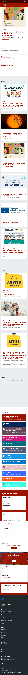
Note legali (3, 637)
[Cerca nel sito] (25, 5)
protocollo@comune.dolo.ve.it (6, 656)
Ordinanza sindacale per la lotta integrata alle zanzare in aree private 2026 (14, 135)
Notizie (4, 101)
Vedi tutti (14, 548)
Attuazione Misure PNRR (5, 625)
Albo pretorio (3, 623)
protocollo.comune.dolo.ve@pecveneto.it (8, 659)
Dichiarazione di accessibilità (6, 634)
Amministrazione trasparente (6, 621)
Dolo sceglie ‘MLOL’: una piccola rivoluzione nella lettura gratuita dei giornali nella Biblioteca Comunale (14, 250)
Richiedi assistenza (4, 629)
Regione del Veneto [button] (4, 1)
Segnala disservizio (4, 630)
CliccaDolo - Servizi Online (5, 613)
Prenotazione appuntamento (6, 611)
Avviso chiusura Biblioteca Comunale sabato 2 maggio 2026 (14, 293)
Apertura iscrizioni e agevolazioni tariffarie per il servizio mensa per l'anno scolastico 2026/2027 (13, 105)
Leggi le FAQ (3, 635)
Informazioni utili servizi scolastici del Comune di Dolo (14, 195)
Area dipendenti (4, 617)
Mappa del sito (3, 668)
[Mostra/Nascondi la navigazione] (1, 5)
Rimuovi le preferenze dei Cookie (7, 670)
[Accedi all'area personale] (25, 1)
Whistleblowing (4, 616)
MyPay (2, 614)
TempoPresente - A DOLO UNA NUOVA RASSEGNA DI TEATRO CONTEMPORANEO (14, 164)
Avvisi (4, 290)
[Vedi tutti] (6, 43)
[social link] (2, 663)
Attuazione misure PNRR (10, 222)
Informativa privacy (4, 632)
